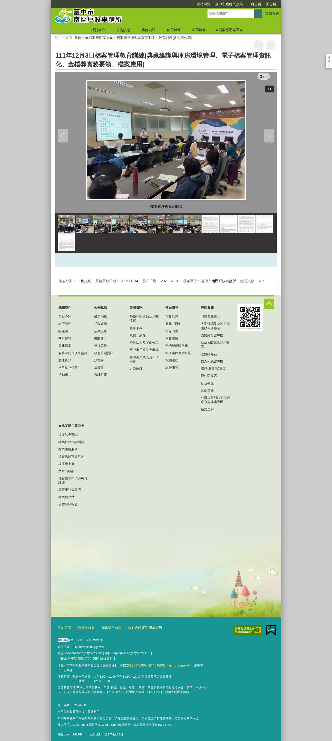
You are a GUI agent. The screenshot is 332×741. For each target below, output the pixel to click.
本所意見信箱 (68, 369)
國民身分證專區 (212, 337)
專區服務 (199, 30)
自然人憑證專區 (212, 363)
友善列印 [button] (259, 45)
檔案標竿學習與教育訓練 (136, 38)
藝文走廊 (207, 411)
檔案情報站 (66, 499)
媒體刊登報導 (68, 506)
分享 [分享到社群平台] (329, 57)
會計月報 (100, 377)
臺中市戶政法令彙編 (144, 352)
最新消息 (100, 318)
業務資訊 (148, 30)
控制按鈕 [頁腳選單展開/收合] (269, 306)
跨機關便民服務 (176, 348)
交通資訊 (64, 362)
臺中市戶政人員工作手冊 (144, 361)
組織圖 (63, 333)
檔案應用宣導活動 (71, 458)
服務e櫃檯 (172, 326)
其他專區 (207, 392)
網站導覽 (177, 4)
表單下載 (136, 330)
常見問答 (171, 333)
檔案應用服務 (68, 451)
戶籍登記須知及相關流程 (144, 320)
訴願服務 (171, 369)
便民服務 (174, 30)
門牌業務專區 (210, 318)
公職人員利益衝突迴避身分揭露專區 (215, 402)
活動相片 (64, 377)
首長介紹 (64, 318)
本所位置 (64, 629)
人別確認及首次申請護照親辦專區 (215, 328)
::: (48, 2)
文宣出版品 (66, 473)
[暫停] (269, 87)
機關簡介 (98, 30)
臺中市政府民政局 (202, 4)
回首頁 (244, 4)
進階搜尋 (272, 13)
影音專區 (207, 385)
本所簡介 (64, 326)
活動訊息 (100, 333)
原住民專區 (209, 378)
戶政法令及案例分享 (144, 344)
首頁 (77, 38)
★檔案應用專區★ (229, 30)
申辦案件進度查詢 (178, 355)
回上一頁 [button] (271, 45)
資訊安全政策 (106, 629)
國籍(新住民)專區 (213, 370)
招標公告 (100, 348)
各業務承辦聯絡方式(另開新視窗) (177, 654)
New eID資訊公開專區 (215, 346)
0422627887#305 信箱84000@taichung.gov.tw (151, 661)
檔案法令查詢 (68, 437)
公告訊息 (123, 30)
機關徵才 (100, 340)
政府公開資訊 (103, 355)
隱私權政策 (83, 629)
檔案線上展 (66, 466)
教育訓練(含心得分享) (175, 38)
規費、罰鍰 (138, 337)
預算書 (99, 362)
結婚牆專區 (209, 356)
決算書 (99, 369)
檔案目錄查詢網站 (71, 444)
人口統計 (136, 370)
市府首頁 (228, 4)
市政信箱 (171, 318)
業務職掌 (64, 348)
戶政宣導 (100, 326)
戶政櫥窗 (171, 340)
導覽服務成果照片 (71, 492)
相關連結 (171, 362)
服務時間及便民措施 (72, 355)
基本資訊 (64, 340)
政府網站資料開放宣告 (136, 629)
